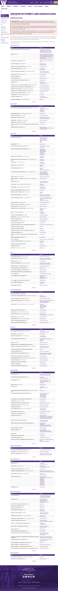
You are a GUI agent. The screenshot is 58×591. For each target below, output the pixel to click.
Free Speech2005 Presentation (45, 430)
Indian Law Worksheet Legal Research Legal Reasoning (46, 57)
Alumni (41, 2)
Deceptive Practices (43, 296)
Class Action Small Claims (44, 71)
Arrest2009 (42, 212)
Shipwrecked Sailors (43, 518)
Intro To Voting (42, 76)
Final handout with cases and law (46, 425)
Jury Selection (42, 68)
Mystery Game (42, 148)
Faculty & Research (38, 6)
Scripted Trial (42, 507)
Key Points (41, 109)
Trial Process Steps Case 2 (44, 533)
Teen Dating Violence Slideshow (45, 354)
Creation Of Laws (43, 63)
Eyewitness (42, 243)
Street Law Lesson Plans (18, 28)
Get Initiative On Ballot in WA (45, 169)
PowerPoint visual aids (44, 387)
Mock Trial (41, 542)
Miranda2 (41, 228)
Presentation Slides (43, 82)
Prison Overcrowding (43, 171)
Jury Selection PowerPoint (44, 502)
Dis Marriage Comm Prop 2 (44, 347)
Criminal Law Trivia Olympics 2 (45, 195)
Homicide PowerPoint (43, 138)
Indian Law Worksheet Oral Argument (46, 58)
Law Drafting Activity (43, 66)
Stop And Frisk (42, 163)
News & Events (4, 8)
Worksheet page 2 (43, 151)
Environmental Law (4, 42)
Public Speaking (42, 530)
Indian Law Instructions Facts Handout (46, 55)
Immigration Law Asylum (44, 404)
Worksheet (42, 308)
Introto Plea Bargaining (44, 214)
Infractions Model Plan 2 (44, 182)
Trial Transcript (42, 534)
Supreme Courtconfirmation (45, 88)
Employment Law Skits (44, 406)
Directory (31, 2)
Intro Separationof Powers (44, 84)
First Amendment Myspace (44, 393)
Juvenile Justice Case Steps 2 (45, 118)
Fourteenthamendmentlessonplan (46, 338)
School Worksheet (43, 396)
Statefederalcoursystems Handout (46, 52)
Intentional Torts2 (43, 271)
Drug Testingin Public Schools (45, 145)
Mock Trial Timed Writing (44, 548)
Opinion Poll (42, 111)
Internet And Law (43, 476)
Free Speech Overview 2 (44, 421)
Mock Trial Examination (44, 546)
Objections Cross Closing (44, 512)
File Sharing (42, 473)
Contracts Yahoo (43, 318)
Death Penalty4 (42, 237)
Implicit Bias (42, 160)
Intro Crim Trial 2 (43, 516)
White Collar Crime (43, 245)
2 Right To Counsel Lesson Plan (45, 374)
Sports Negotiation (43, 309)
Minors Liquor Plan (43, 208)
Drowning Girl (42, 523)
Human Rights (42, 390)
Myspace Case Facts (43, 394)
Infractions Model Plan (44, 181)
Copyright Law (42, 486)
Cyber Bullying (42, 110)
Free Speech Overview (44, 420)
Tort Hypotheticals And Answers (45, 273)
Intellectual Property (5, 37)
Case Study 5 (42, 482)
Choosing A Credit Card (44, 302)
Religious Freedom (43, 427)
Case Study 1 (42, 478)
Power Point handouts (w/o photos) (46, 431)
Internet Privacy (42, 465)
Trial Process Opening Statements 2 (46, 537)
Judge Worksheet (43, 395)
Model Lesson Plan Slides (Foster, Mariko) (47, 471)
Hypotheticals (42, 423)
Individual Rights (4, 32)
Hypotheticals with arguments (45, 424)
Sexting (41, 191)
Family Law (3, 30)
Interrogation (42, 230)
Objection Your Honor (43, 513)
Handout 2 (42, 210)
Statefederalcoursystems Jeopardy (46, 51)
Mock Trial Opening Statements (45, 544)
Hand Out (41, 241)
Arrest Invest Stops (43, 220)
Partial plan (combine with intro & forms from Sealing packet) (47, 128)
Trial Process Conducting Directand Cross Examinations (46, 540)
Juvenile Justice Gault (43, 120)
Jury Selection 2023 (43, 499)
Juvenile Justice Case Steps (44, 117)
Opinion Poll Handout (43, 380)
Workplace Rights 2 (43, 409)
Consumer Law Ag (43, 311)
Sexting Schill (42, 189)
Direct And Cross (43, 528)
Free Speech (42, 386)
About (2, 6)
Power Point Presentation (44, 97)
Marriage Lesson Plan (43, 342)
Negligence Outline (43, 275)
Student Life (23, 6)
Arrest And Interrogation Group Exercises (45, 199)
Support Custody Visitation (44, 331)
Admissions (15, 6)
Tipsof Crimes (42, 185)
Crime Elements (42, 124)
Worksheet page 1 (43, 150)
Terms (29, 582)
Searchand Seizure (43, 178)
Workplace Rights (43, 408)
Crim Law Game (42, 149)
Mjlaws (41, 168)
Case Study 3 (42, 480)
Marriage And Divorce (44, 344)
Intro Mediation (42, 96)
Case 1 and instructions (44, 140)
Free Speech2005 (43, 429)
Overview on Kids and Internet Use (46, 477)
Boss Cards (42, 152)
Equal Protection (43, 400)
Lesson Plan (42, 107)
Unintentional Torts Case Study (45, 258)
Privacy (25, 582)
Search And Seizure (43, 204)
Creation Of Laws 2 (43, 64)
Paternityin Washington (44, 359)
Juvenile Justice (4, 20)
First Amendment (43, 398)
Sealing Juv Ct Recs (43, 127)
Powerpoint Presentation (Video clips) (46, 521)
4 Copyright (42, 463)
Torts (2, 24)
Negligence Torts (43, 280)
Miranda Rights (42, 187)
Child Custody (42, 333)
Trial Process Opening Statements (46, 536)
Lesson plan (42, 304)
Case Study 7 (42, 484)
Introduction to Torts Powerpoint (45, 263)
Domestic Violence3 (43, 355)
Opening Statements (43, 520)
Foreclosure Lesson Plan (44, 451)
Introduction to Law (5, 18)
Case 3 (41, 142)
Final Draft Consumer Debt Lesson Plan (47, 300)
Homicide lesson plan (43, 137)
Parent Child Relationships (44, 351)
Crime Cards (42, 153)
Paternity (41, 349)
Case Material (42, 278)
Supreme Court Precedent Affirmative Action (46, 440)
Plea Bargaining (42, 113)
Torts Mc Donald (43, 261)
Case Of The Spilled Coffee (44, 256)
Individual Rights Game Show (45, 411)
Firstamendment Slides (44, 377)
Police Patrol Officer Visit (44, 218)
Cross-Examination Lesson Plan (45, 495)
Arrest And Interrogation (44, 200)
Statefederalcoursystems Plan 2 (45, 50)
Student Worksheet (43, 397)
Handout (41, 209)
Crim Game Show (43, 232)
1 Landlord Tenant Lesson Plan (45, 449)
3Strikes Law (42, 157)
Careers (30, 6)
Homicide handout (43, 139)
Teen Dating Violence (43, 357)
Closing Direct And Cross (44, 526)
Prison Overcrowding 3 (44, 173)
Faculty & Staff (46, 2)
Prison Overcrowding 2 (44, 172)
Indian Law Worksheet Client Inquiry (46, 56)
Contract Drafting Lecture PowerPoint (46, 314)
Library (46, 6)
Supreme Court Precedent (44, 441)
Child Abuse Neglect (43, 365)
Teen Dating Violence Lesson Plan (46, 353)
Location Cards (42, 154)
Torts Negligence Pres (43, 277)
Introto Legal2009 (43, 74)
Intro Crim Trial (42, 515)
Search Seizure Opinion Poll (45, 176)
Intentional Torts (43, 267)
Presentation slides (43, 524)
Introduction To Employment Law (45, 453)
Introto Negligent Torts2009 (44, 263)
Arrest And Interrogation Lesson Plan (46, 197)
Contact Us (20, 582)
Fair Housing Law (43, 316)
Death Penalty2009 (43, 216)
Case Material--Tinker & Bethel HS (46, 418)
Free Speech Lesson (43, 415)
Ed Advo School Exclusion (44, 108)
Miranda (41, 226)
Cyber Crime (42, 247)
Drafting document (43, 306)
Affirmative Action (43, 384)
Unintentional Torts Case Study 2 (45, 259)
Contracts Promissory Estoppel (45, 298)
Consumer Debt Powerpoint (45, 301)
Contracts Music (43, 313)
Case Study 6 (42, 483)
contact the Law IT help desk (41, 32)
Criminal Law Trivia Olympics (45, 194)
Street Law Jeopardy (43, 78)
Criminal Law (3, 22)
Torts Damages (42, 282)
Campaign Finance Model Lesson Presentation (45, 382)
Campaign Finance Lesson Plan (45, 379)
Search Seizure (42, 222)
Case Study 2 (42, 479)
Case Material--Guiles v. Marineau (46, 417)
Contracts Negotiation (44, 320)
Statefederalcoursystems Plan (45, 49)
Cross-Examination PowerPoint (45, 496)
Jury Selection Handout (44, 500)
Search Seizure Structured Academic (46, 224)
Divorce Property (43, 335)
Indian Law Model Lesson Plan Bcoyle (46, 54)
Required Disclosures (36, 582)
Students (36, 2)
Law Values (42, 94)
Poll (40, 388)
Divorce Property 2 (43, 336)
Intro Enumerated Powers (44, 86)
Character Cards (43, 501)
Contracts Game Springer (44, 322)
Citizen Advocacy (43, 80)
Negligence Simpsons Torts (44, 265)
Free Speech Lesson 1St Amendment (46, 416)
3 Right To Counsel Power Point (45, 375)
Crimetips (41, 184)
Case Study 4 (42, 481)
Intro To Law (42, 92)
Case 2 (41, 141)
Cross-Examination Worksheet (45, 497)
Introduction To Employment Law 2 (46, 454)
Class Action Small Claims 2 (44, 72)
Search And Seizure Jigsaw (44, 202)
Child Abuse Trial (43, 361)
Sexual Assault (42, 144)
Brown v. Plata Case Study (44, 174)
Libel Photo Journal (43, 413)
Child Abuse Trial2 (43, 363)
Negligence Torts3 (43, 269)
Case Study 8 (42, 484)
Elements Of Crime (43, 206)
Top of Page (34, 101)
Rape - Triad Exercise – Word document (47, 239)
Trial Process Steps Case (44, 532)
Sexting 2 (41, 192)
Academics (8, 6)
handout (41, 340)
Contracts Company (43, 305)
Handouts (41, 276)
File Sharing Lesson (43, 474)
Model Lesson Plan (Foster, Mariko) (46, 470)
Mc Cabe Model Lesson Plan (45, 466)
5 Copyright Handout (43, 464)
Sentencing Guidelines (44, 115)
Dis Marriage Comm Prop (44, 346)
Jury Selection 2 (42, 69)
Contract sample (43, 307)
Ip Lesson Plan (42, 468)
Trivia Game (42, 82)
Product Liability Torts (43, 285)
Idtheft (41, 166)
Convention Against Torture (44, 437)
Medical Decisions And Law (44, 402)
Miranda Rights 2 (43, 188)
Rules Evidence (42, 510)
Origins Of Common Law (44, 90)
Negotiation (42, 99)
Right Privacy (42, 433)
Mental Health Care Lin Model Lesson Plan (46, 61)
